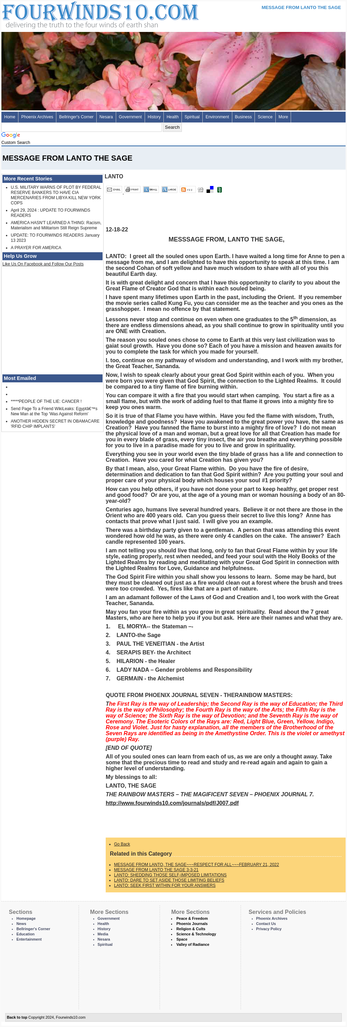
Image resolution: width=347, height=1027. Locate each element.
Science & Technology (196, 934)
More (283, 116)
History (154, 116)
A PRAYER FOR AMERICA (36, 247)
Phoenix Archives (37, 116)
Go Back (122, 844)
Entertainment (29, 939)
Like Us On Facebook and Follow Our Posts (42, 264)
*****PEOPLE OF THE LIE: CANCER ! (46, 401)
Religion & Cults (190, 929)
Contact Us (266, 924)
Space (181, 939)
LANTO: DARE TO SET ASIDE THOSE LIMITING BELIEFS (169, 880)
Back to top (17, 1017)
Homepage (25, 918)
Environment (217, 116)
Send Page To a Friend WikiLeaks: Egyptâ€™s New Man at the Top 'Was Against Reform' (54, 411)
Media (103, 934)
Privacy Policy (269, 929)
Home (9, 116)
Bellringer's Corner (76, 116)
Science (265, 116)
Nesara (106, 116)
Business (243, 116)
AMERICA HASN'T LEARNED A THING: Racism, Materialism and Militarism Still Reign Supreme (56, 225)
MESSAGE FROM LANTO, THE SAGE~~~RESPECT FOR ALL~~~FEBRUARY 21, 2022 (196, 864)
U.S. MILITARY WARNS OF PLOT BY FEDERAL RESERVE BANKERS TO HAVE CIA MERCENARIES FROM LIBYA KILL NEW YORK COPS (56, 195)
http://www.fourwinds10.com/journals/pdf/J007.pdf (172, 803)
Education (25, 934)
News (21, 924)
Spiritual (192, 116)
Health (173, 116)
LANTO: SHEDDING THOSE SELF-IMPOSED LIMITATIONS (170, 875)
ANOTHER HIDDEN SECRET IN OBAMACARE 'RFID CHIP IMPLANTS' (55, 424)
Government (130, 116)
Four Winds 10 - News (70, 13)
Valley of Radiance (192, 944)
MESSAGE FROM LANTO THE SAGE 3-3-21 (156, 869)
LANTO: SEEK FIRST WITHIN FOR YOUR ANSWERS (165, 885)
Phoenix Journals (192, 924)
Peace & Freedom (192, 918)
